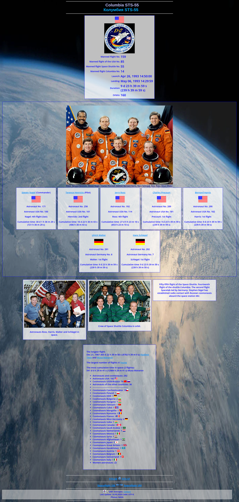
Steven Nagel (29, 192)
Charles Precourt (161, 192)
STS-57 (126, 479)
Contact (127, 491)
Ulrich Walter (99, 235)
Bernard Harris (203, 192)
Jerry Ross (120, 192)
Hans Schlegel (140, 235)
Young (123, 362)
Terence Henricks (75, 192)
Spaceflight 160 (131, 485)
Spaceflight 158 (108, 485)
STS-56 (113, 479)
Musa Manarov (105, 357)
